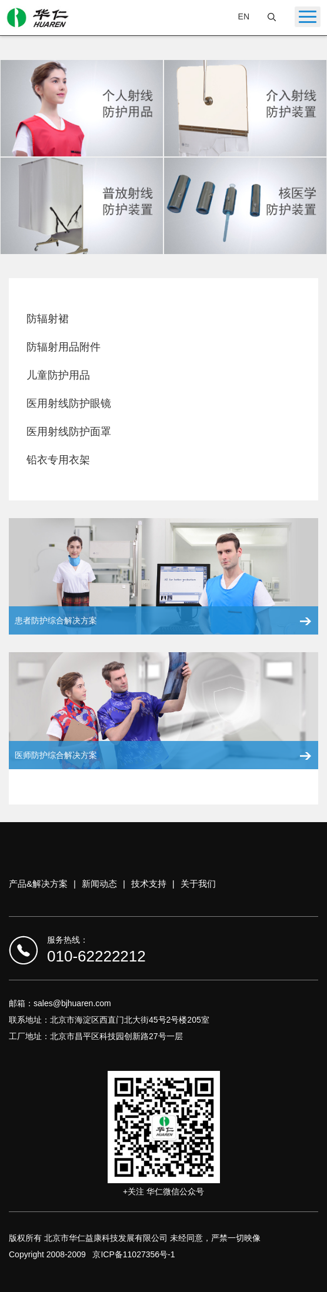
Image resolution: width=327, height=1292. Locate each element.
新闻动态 (99, 884)
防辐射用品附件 (63, 347)
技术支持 (148, 884)
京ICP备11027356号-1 (133, 1254)
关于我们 (198, 884)
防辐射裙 (47, 318)
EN (243, 16)
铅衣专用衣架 (58, 460)
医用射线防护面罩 (68, 431)
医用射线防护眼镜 (68, 403)
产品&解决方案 (38, 884)
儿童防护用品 (58, 375)
